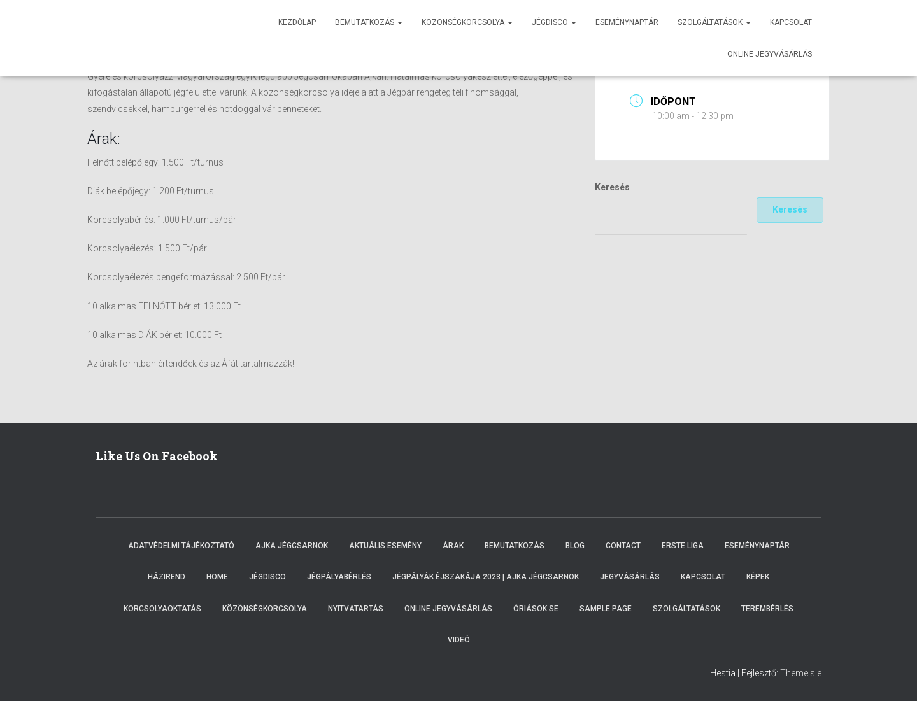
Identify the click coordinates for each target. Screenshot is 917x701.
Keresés (612, 187)
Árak (453, 545)
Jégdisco (554, 22)
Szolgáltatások (714, 22)
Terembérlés (767, 608)
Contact (623, 545)
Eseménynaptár (626, 22)
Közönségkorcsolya (467, 22)
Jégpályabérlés (339, 576)
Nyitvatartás (355, 608)
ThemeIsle (800, 673)
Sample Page (605, 608)
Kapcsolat (791, 22)
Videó (459, 639)
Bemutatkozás (368, 22)
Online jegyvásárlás (769, 54)
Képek (757, 576)
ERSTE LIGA (683, 545)
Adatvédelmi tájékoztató (181, 545)
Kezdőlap (297, 22)
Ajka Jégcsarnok (291, 545)
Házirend (166, 576)
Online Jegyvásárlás (448, 608)
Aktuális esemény (385, 545)
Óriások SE (535, 608)
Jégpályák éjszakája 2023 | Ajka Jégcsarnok (485, 576)
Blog (575, 545)
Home (217, 576)
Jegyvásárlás (630, 576)
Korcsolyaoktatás (162, 608)
